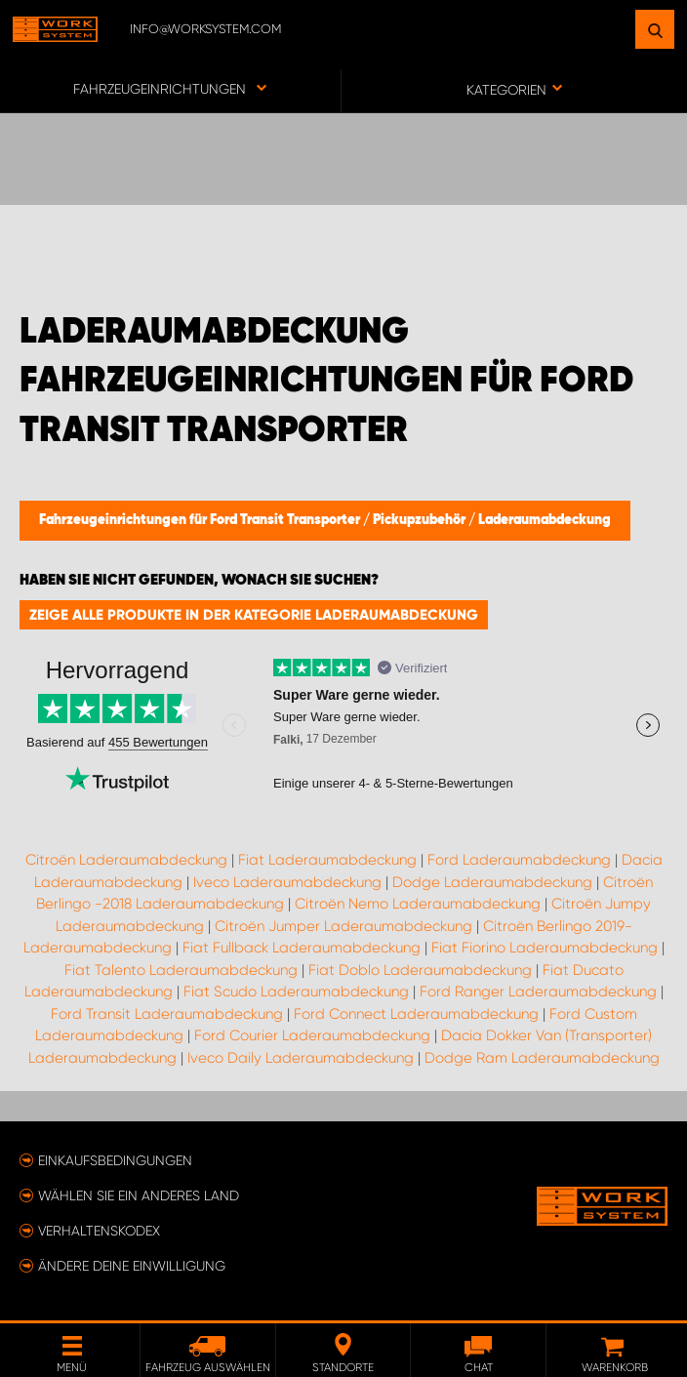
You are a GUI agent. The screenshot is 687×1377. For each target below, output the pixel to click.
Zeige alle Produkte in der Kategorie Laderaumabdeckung (253, 615)
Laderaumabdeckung (544, 520)
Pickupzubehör (420, 520)
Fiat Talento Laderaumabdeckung (181, 970)
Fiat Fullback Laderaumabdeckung (301, 947)
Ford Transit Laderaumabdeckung (167, 1014)
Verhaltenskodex (99, 1230)
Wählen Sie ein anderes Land (138, 1195)
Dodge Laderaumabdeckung (492, 882)
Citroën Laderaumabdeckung (126, 860)
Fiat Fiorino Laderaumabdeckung (544, 947)
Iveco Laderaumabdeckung (287, 882)
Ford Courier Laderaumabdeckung (312, 1035)
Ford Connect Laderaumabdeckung (416, 1014)
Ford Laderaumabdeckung (519, 860)
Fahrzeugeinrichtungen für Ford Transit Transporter (201, 520)
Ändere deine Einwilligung (131, 1266)
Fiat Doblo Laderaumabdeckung (420, 970)
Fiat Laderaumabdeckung (327, 860)
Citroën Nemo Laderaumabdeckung (418, 903)
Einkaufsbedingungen (115, 1160)
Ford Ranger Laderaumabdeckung (538, 991)
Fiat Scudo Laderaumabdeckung (296, 991)
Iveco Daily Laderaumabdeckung (300, 1058)
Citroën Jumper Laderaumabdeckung (343, 926)
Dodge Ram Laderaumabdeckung (542, 1058)
